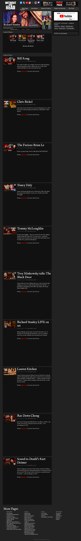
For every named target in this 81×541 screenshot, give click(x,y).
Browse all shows (28, 46)
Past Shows (34, 8)
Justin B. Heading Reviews (31, 534)
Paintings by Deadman (47, 517)
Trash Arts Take (11, 517)
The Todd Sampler (29, 533)
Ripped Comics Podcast (13, 522)
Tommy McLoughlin (30, 229)
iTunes (56, 28)
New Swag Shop (70, 28)
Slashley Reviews (28, 528)
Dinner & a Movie (46, 8)
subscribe (24, 71)
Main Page (25, 8)
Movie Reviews (28, 517)
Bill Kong (13, 40)
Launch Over (10, 515)
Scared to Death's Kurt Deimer (31, 461)
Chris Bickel (22, 40)
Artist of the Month (29, 520)
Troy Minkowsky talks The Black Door (34, 275)
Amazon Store (62, 28)
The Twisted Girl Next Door (14, 523)
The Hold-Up (10, 524)
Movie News (27, 518)
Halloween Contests (29, 523)
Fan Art (43, 515)
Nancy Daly (40, 40)
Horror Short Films (29, 526)
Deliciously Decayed (29, 529)
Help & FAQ (27, 514)
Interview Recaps (29, 515)
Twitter (58, 518)
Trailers (26, 522)
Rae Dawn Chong (28, 416)
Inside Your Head (11, 525)
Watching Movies (28, 524)
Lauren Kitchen (27, 369)
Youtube (58, 514)
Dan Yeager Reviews (29, 530)
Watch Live (57, 26)
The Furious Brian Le (31, 40)
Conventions (44, 514)
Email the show (69, 26)
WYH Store (59, 515)
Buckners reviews (29, 531)
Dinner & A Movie (28, 519)
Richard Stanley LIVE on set (33, 324)
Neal (34, 61)
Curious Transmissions (13, 514)
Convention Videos (12, 528)
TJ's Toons (44, 513)
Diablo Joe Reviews (59, 8)
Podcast (63, 26)
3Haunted (9, 520)
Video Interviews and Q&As (14, 529)
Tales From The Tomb (12, 518)
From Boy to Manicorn (12, 526)
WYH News (27, 513)
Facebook (58, 513)
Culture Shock (10, 519)
